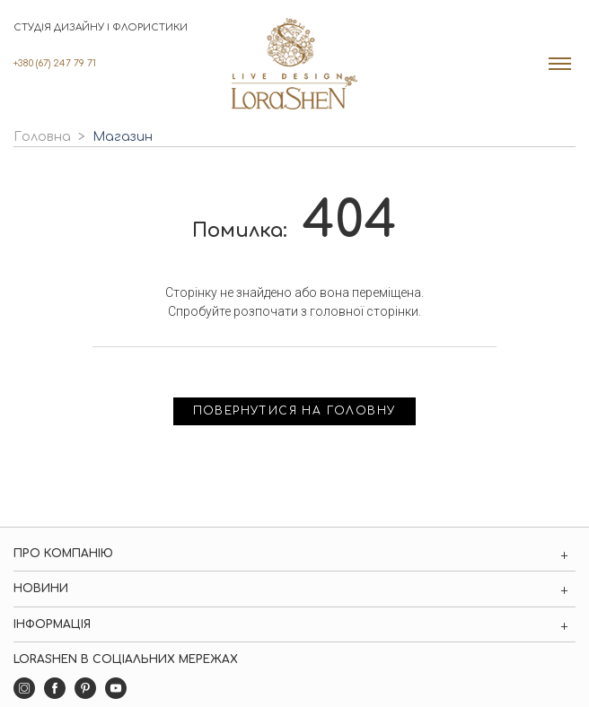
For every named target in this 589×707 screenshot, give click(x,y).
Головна (42, 137)
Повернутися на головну (295, 411)
